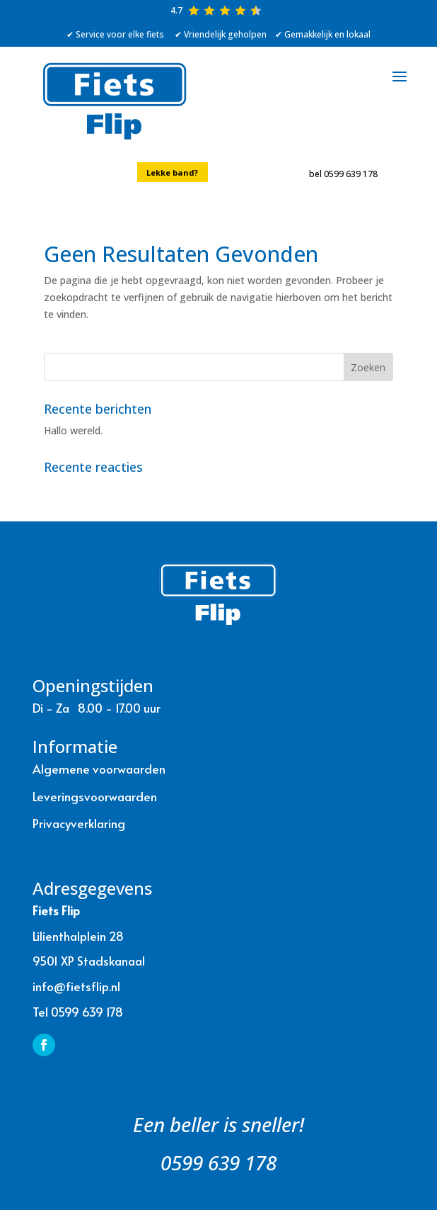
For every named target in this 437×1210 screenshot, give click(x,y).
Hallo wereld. (73, 430)
